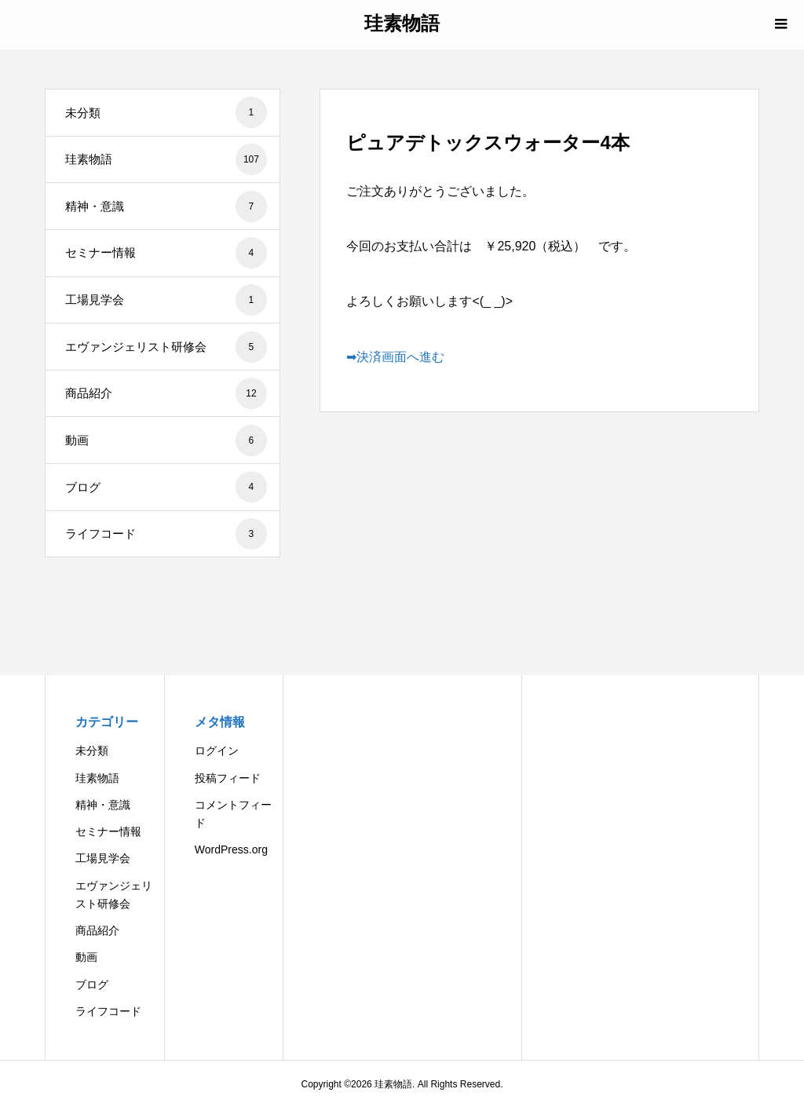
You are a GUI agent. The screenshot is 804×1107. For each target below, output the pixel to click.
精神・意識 (166, 206)
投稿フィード (228, 778)
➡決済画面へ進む (395, 357)
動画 (166, 440)
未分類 (166, 112)
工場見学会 (166, 300)
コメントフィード (233, 813)
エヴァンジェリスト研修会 (166, 347)
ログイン (217, 750)
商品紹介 (166, 393)
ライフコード (166, 534)
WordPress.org (231, 849)
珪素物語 (402, 23)
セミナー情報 (166, 253)
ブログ (166, 486)
